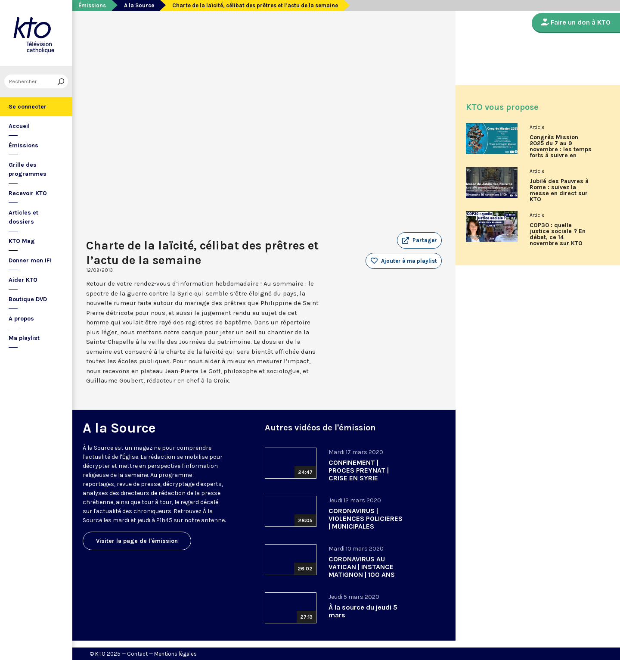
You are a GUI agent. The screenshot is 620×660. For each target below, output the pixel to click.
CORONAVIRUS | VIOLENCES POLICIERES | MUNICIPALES (366, 518)
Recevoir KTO (28, 193)
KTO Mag (22, 241)
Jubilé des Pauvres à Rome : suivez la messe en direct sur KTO (559, 190)
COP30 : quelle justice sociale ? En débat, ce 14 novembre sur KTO (558, 234)
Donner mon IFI (30, 260)
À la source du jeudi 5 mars (363, 611)
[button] (419, 240)
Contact (137, 654)
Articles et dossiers (23, 217)
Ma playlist (24, 338)
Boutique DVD (28, 299)
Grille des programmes (27, 169)
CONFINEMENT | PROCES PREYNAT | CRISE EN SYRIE (359, 470)
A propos (21, 318)
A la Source (139, 5)
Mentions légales (175, 654)
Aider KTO (23, 279)
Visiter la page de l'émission (137, 541)
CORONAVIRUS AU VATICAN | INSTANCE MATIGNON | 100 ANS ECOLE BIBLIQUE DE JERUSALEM (362, 574)
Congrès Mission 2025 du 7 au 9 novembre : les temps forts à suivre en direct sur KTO (561, 149)
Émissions (23, 145)
